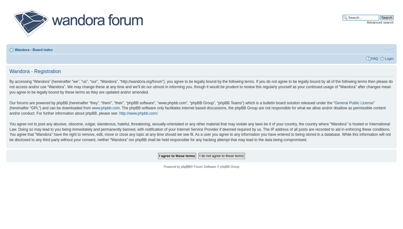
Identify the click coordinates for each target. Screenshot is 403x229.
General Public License (354, 103)
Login (389, 58)
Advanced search (380, 22)
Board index (42, 50)
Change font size (389, 48)
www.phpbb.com (106, 108)
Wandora (22, 50)
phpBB (185, 167)
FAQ (374, 58)
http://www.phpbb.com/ (138, 113)
